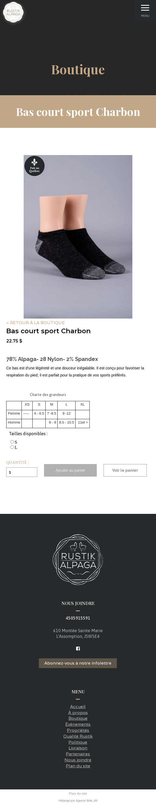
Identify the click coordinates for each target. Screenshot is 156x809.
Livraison (77, 748)
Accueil (78, 706)
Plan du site (78, 766)
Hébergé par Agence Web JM (78, 800)
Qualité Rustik (78, 736)
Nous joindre (77, 760)
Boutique (78, 718)
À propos (78, 712)
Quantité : (17, 463)
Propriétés (78, 730)
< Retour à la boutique (35, 323)
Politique (77, 742)
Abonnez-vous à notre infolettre (77, 663)
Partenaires (78, 754)
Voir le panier (125, 470)
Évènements (78, 724)
